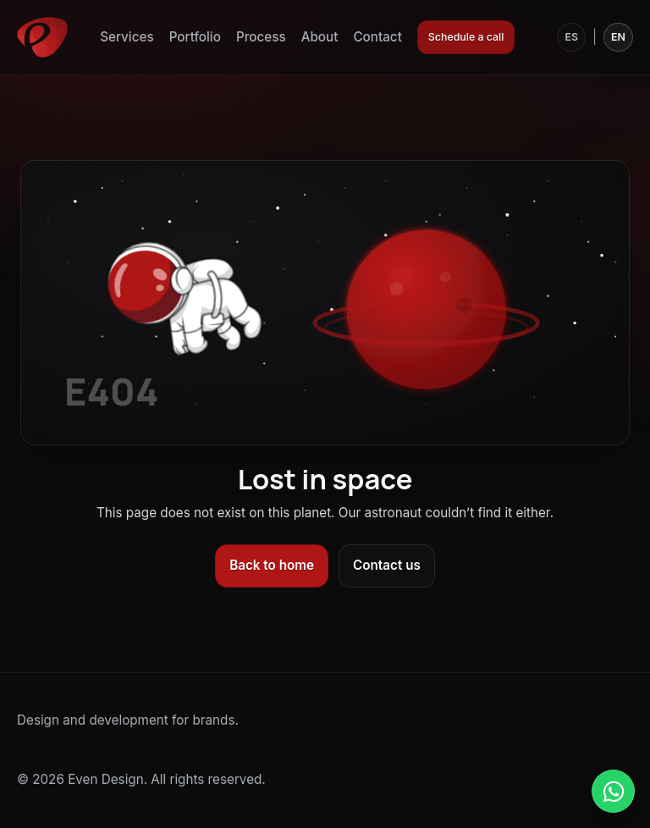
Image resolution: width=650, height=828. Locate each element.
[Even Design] (42, 37)
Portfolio (195, 37)
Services (126, 37)
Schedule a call (466, 36)
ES (571, 36)
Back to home (271, 565)
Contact (377, 37)
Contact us (387, 565)
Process (261, 37)
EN (618, 36)
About (320, 37)
